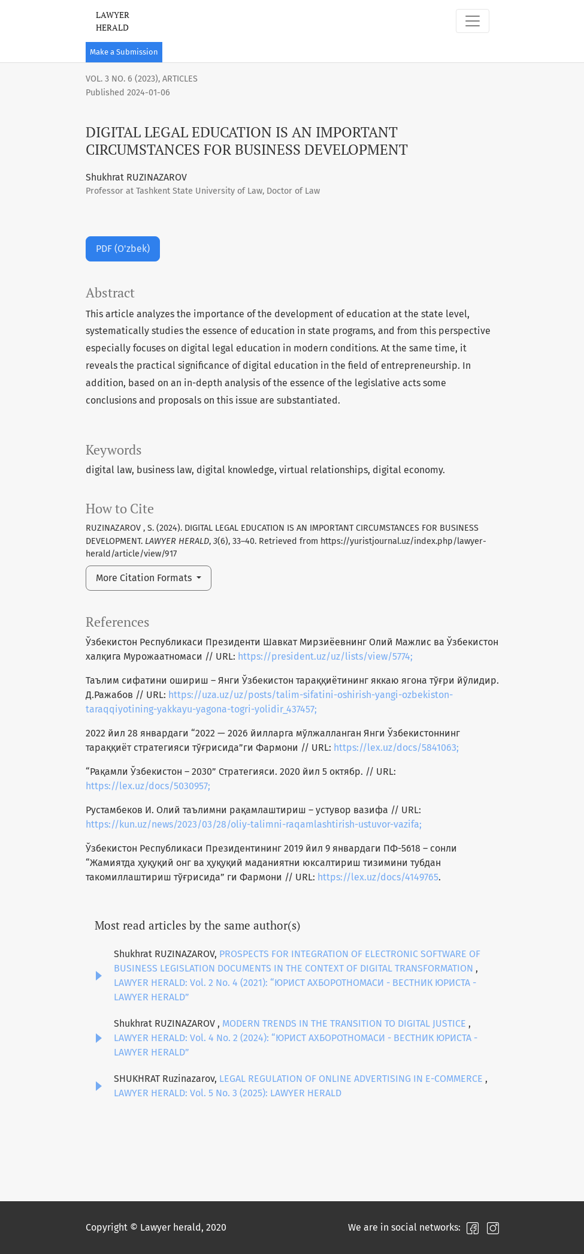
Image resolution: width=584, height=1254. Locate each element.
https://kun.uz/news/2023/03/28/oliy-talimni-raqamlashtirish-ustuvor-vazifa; (254, 824)
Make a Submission (124, 51)
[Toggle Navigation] (472, 21)
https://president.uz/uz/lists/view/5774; (325, 656)
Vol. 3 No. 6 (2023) (122, 79)
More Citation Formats (145, 578)
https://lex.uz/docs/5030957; (148, 786)
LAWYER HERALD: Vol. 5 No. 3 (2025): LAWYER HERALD (227, 1093)
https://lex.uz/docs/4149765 (377, 877)
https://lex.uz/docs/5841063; (396, 747)
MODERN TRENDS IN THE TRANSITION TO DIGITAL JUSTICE (345, 1023)
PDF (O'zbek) (123, 248)
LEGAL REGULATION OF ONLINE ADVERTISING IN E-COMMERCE (352, 1078)
